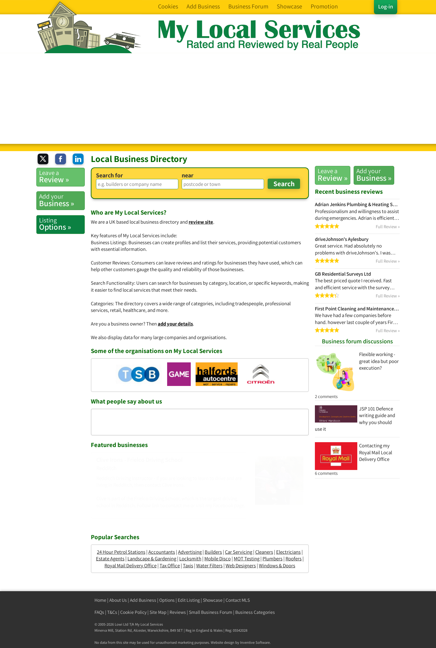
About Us (118, 600)
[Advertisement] (218, 98)
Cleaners (264, 552)
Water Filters (209, 565)
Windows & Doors (277, 565)
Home (100, 600)
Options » (61, 224)
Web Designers (241, 565)
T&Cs (112, 612)
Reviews (178, 612)
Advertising (190, 552)
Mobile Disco (217, 558)
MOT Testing (246, 558)
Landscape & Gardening (151, 558)
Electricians (288, 552)
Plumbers (272, 558)
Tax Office (170, 565)
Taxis (188, 565)
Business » (373, 175)
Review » (333, 175)
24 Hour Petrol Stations (121, 552)
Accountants (161, 552)
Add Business (143, 600)
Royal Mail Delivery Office (130, 565)
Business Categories (255, 612)
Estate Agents (110, 558)
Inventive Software (255, 642)
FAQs (99, 612)
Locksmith (190, 558)
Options (167, 600)
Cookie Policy (133, 612)
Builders (213, 552)
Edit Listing (189, 600)
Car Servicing (238, 552)
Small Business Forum (210, 612)
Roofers (294, 558)
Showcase (213, 600)
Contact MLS (238, 600)
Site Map (158, 612)
